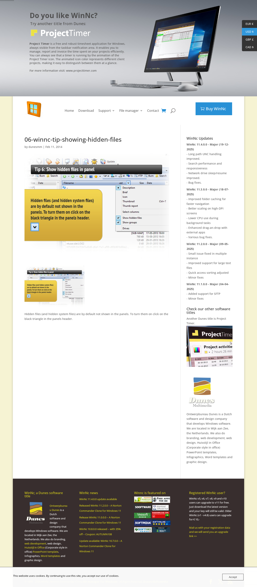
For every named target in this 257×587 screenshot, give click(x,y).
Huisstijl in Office (208, 443)
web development (35, 543)
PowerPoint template (45, 551)
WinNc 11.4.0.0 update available (98, 499)
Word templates (215, 457)
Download (86, 110)
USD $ (248, 32)
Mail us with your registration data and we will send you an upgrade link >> (209, 532)
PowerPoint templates (201, 452)
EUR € (247, 24)
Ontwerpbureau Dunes (202, 414)
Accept (233, 577)
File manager (129, 110)
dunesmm (35, 147)
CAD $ (248, 47)
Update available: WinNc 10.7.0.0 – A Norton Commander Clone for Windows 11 (100, 546)
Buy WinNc (216, 108)
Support (104, 110)
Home (69, 110)
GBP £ (248, 40)
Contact (153, 110)
